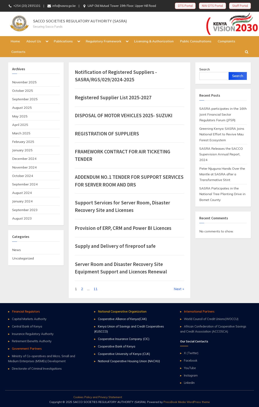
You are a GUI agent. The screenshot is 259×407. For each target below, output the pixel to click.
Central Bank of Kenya (27, 326)
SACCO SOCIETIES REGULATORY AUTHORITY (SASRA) (80, 21)
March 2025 (21, 133)
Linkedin (189, 383)
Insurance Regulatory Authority (33, 334)
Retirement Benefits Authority (32, 341)
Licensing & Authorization (154, 41)
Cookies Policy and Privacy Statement (97, 397)
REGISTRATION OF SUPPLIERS (107, 134)
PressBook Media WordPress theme (186, 402)
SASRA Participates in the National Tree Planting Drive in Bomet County (222, 194)
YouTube (190, 368)
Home (15, 41)
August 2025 (22, 108)
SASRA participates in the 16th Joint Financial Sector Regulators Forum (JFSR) (223, 114)
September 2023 (25, 210)
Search (204, 69)
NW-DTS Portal (212, 6)
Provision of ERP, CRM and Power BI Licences (123, 228)
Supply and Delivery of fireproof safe (115, 246)
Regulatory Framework (103, 41)
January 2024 (22, 201)
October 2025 (22, 91)
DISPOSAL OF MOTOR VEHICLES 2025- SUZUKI (123, 115)
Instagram (191, 375)
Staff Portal (240, 6)
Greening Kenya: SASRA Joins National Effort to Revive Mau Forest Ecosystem (221, 134)
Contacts (18, 52)
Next (178, 289)
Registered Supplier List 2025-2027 (113, 97)
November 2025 (24, 82)
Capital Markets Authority (29, 319)
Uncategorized (23, 258)
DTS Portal (185, 6)
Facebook (190, 360)
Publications (63, 41)
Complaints (226, 41)
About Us (33, 41)
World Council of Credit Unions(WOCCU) (211, 319)
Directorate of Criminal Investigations (37, 368)
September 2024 (25, 184)
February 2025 (23, 142)
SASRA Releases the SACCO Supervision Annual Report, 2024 (221, 154)
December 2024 (24, 159)
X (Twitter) (191, 353)
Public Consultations (195, 41)
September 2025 (25, 99)
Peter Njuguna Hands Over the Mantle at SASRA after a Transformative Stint (222, 174)
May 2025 (20, 116)
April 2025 (20, 125)
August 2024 (22, 193)
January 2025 (22, 150)
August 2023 (22, 218)
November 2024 (24, 167)
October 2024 (22, 176)
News (16, 250)
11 (95, 289)
